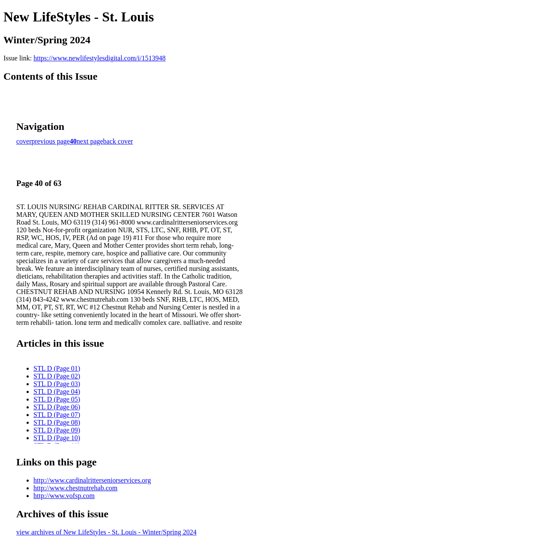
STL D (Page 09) (56, 430)
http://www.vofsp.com (64, 495)
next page (90, 141)
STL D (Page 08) (56, 422)
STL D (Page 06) (56, 407)
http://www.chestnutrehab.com (75, 488)
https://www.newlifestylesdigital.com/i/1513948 (99, 58)
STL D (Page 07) (56, 414)
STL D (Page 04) (56, 391)
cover (24, 141)
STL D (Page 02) (56, 376)
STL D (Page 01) (56, 368)
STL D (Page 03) (56, 383)
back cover (118, 141)
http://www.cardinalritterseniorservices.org (92, 480)
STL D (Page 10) (56, 437)
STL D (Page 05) (56, 399)
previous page (51, 141)
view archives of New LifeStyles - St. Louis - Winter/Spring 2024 (106, 532)
